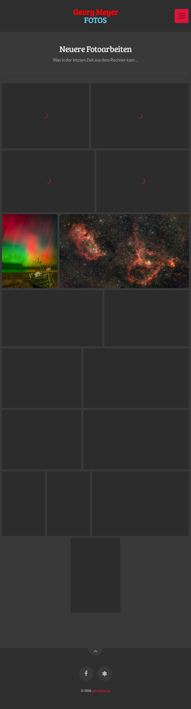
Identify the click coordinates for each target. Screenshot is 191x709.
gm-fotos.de (101, 690)
